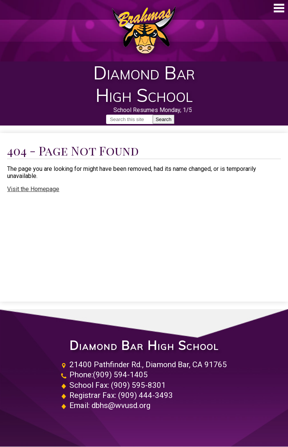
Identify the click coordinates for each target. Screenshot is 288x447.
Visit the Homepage (33, 189)
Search (163, 119)
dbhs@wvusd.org (121, 405)
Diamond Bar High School (144, 345)
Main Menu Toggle (279, 8)
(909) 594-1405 (120, 374)
